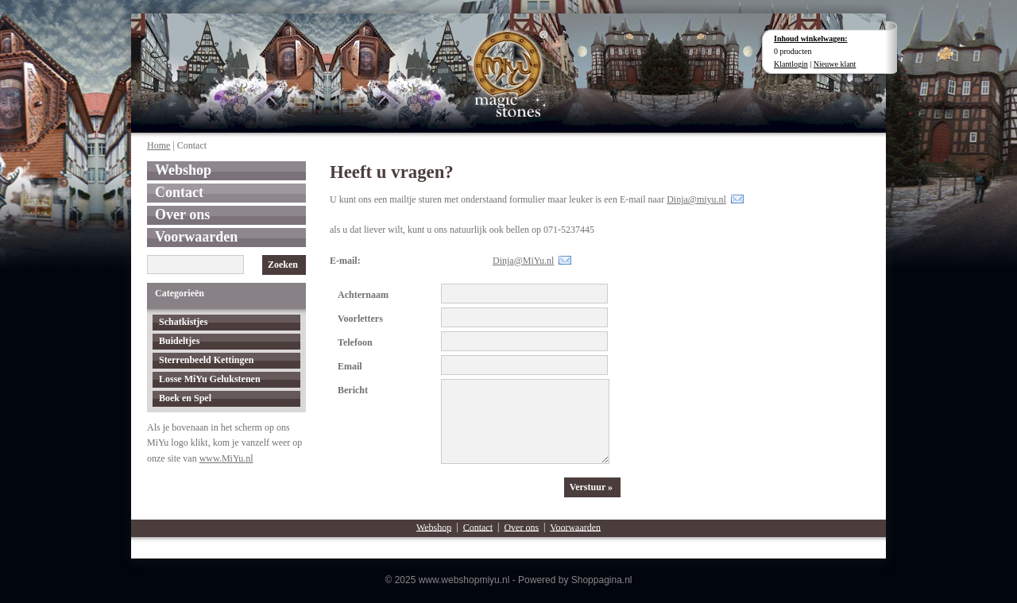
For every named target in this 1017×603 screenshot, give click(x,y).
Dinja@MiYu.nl (523, 260)
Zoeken (283, 264)
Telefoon (355, 342)
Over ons (182, 214)
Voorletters (360, 318)
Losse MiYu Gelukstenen (210, 379)
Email (350, 366)
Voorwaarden (196, 237)
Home (158, 145)
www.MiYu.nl (226, 458)
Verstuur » (591, 487)
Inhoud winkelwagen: (811, 38)
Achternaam (363, 294)
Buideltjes (179, 340)
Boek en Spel (185, 398)
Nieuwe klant (835, 64)
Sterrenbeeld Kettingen (206, 359)
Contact (179, 192)
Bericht (353, 390)
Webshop (183, 170)
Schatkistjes (183, 321)
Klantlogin (791, 64)
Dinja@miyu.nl (696, 199)
